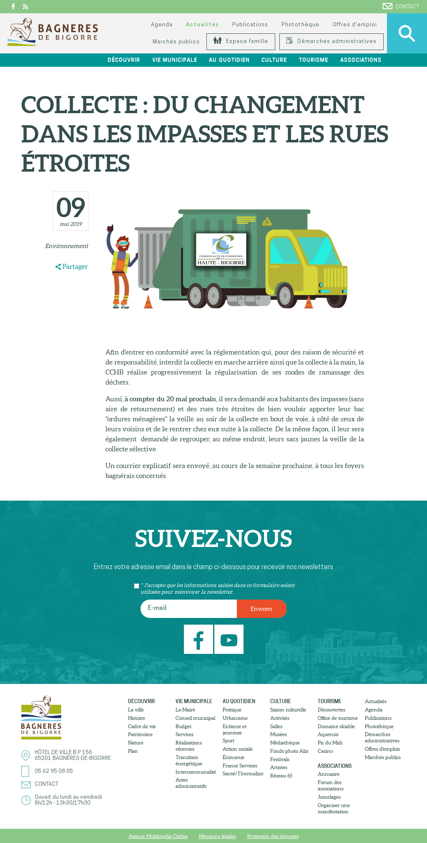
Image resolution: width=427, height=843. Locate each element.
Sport (228, 740)
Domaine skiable (336, 726)
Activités (279, 718)
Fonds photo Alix (289, 751)
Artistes (278, 767)
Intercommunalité (196, 772)
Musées (278, 734)
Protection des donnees (273, 836)
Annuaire (328, 774)
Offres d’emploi (355, 25)
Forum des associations (331, 785)
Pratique (232, 709)
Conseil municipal (195, 718)
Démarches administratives (331, 41)
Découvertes (331, 709)
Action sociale (238, 749)
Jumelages (329, 797)
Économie (233, 757)
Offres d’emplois (382, 749)
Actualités (202, 25)
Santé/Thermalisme (243, 773)
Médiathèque (285, 742)
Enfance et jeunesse (234, 729)
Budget (183, 726)
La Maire (185, 709)
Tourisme (313, 60)
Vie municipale (174, 60)
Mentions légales (217, 836)
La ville (136, 709)
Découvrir (124, 60)
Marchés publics (176, 42)
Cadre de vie (142, 726)
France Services (240, 765)
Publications (250, 25)
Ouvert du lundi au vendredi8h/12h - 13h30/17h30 (68, 800)
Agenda (162, 25)
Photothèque (300, 25)
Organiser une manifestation (334, 808)
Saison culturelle (288, 709)
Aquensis (328, 734)
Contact (401, 6)
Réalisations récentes (189, 746)
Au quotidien (229, 60)
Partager (75, 266)
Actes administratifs (191, 783)
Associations (361, 60)
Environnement (66, 246)
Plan (133, 751)
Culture (274, 60)
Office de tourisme (338, 718)
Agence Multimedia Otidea (158, 836)
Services (184, 734)
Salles (276, 726)
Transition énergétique (189, 760)
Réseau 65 (281, 775)
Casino (325, 751)
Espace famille (241, 41)
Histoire (136, 718)
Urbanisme (235, 718)
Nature (135, 742)
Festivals (279, 759)
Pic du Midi (330, 742)
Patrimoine (140, 734)
